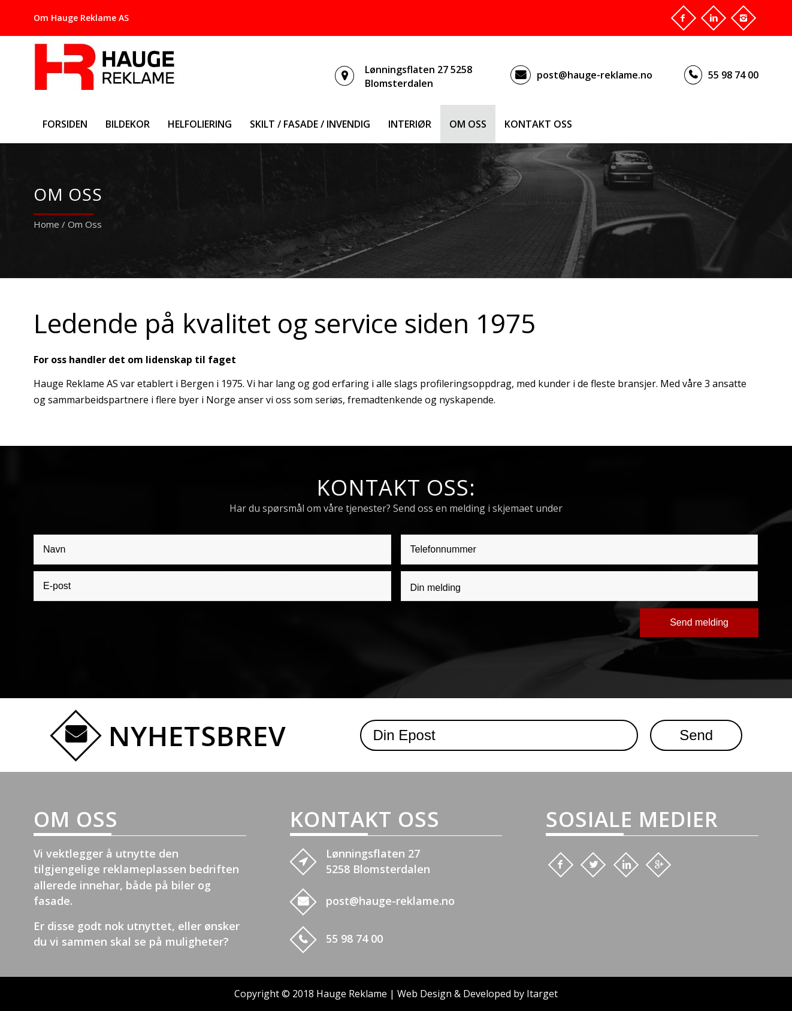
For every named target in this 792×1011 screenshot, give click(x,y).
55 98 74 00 (733, 75)
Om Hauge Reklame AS (81, 17)
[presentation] (125, 631)
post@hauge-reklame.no (594, 75)
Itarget (542, 993)
